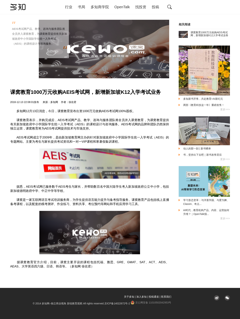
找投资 (140, 7)
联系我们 (166, 296)
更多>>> (225, 109)
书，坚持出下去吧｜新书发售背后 (202, 154)
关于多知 (129, 296)
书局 (81, 7)
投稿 (155, 7)
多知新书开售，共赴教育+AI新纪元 (203, 98)
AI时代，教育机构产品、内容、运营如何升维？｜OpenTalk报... (206, 212)
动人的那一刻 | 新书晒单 (197, 148)
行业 (68, 7)
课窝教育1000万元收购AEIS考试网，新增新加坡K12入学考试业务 (203, 34)
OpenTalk (122, 7)
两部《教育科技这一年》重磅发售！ (203, 105)
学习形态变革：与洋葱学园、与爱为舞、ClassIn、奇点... (206, 202)
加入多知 (141, 296)
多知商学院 (100, 7)
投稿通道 (154, 296)
